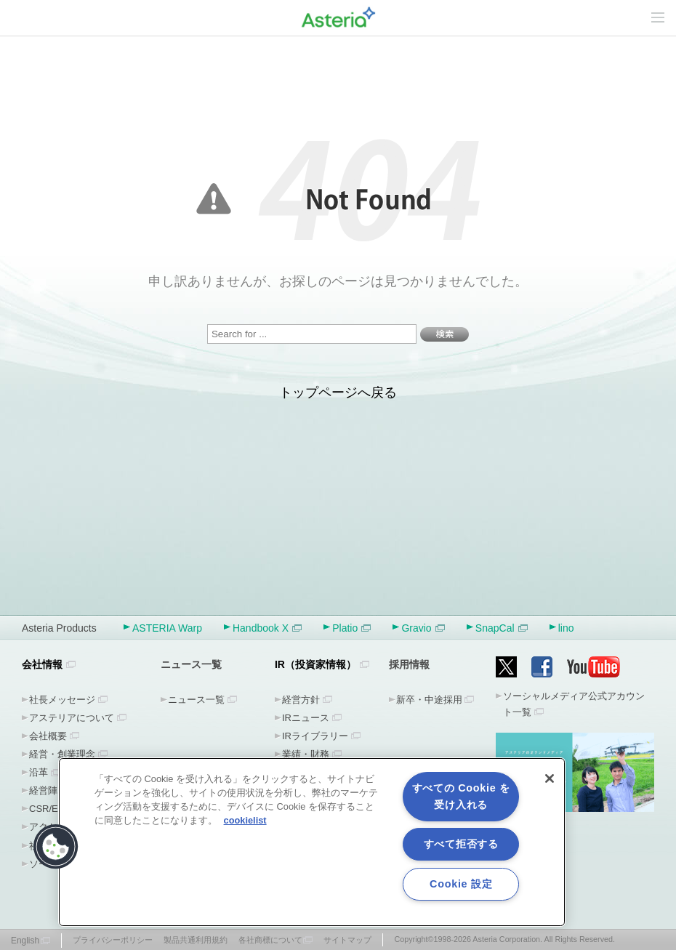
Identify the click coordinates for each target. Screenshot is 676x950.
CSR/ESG (50, 808)
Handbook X (267, 628)
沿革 (38, 772)
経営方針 (301, 699)
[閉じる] (550, 778)
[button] (56, 847)
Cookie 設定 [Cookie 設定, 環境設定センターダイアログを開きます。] (461, 884)
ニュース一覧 (196, 699)
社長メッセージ (62, 699)
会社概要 (48, 735)
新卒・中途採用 (429, 699)
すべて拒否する (461, 844)
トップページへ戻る (338, 392)
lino (566, 628)
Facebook (541, 666)
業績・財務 (305, 754)
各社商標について (270, 939)
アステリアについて (71, 717)
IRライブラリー (315, 735)
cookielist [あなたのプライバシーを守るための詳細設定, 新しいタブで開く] (245, 820)
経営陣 (43, 790)
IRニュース (305, 717)
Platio (351, 628)
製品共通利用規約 (196, 939)
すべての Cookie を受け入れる (461, 796)
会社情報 (42, 664)
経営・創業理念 (62, 754)
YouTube (594, 666)
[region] (312, 842)
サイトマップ (347, 939)
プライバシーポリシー (113, 939)
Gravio (422, 628)
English (25, 940)
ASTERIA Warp (167, 628)
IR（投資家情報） (315, 664)
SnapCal (501, 628)
